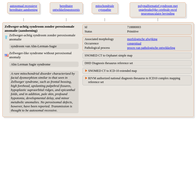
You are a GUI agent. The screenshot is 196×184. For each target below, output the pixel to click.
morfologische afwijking (142, 39)
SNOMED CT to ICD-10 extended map (112, 71)
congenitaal (134, 43)
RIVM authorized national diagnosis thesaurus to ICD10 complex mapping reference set (134, 80)
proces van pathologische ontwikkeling (151, 48)
